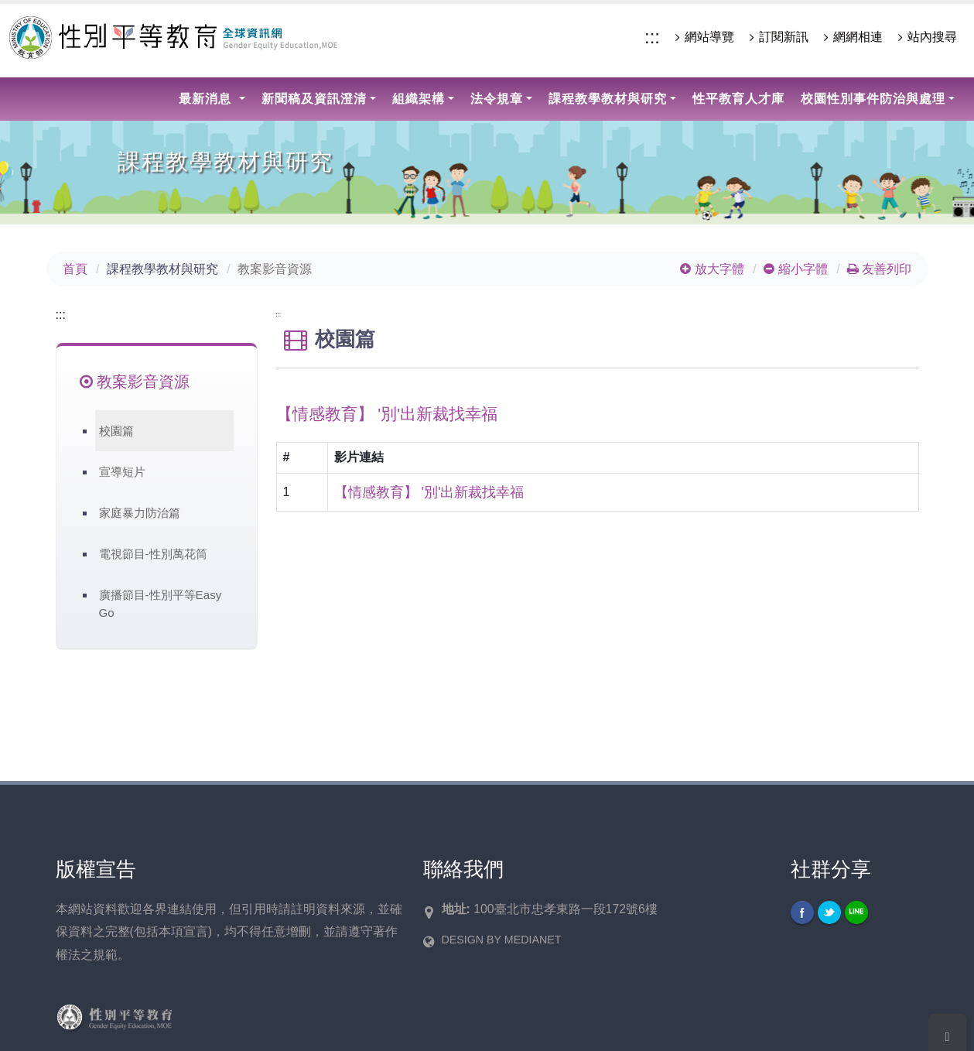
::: (652, 36)
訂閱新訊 (779, 37)
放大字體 (711, 269)
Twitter (829, 912)
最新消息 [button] (207, 98)
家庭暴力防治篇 (139, 512)
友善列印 (879, 269)
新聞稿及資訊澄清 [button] (314, 98)
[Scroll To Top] (947, 1032)
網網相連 (853, 37)
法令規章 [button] (496, 98)
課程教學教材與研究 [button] (608, 98)
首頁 (75, 269)
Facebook (802, 912)
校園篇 (116, 430)
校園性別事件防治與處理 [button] (873, 98)
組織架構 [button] (418, 98)
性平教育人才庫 (738, 98)
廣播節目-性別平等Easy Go (160, 603)
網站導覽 (704, 37)
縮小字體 (795, 269)
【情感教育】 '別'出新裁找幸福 (429, 492)
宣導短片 (122, 471)
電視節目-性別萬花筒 (153, 553)
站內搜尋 (927, 37)
